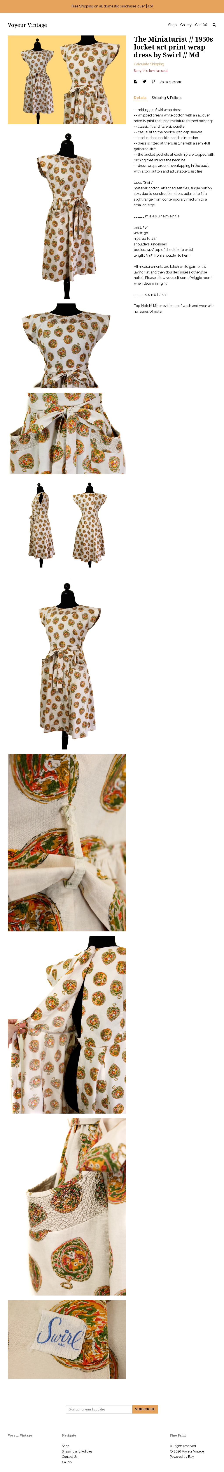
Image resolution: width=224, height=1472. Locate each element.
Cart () (201, 25)
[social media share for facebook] (136, 82)
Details (140, 98)
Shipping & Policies (167, 98)
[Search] (214, 25)
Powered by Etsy (182, 1456)
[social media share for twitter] (145, 82)
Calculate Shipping (149, 64)
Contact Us (69, 1456)
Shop (172, 25)
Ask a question (170, 82)
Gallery (186, 25)
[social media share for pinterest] (154, 82)
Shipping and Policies (77, 1451)
